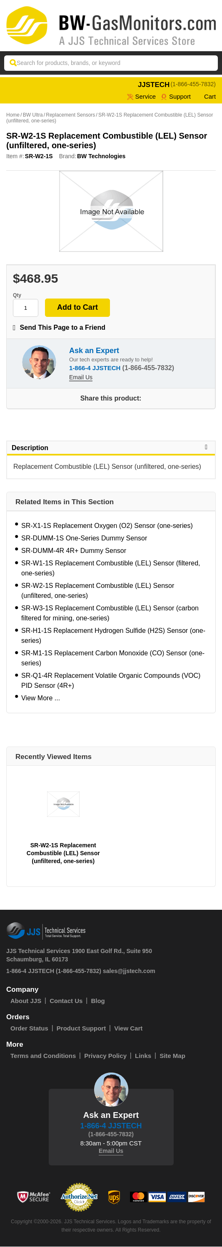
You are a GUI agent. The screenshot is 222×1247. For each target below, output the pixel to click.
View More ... (40, 698)
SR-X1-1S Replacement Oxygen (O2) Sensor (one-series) (107, 526)
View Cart (128, 1028)
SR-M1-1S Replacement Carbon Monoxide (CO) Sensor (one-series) (113, 658)
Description (111, 448)
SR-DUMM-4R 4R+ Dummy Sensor (73, 551)
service (140, 96)
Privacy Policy (105, 1056)
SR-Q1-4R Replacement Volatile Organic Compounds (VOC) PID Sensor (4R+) (110, 680)
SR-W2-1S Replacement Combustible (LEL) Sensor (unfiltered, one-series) (97, 591)
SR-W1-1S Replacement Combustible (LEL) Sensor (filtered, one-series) (110, 568)
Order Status (29, 1028)
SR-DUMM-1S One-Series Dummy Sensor (84, 538)
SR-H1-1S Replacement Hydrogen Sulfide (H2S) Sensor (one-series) (113, 636)
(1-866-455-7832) (193, 84)
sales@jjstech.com (129, 971)
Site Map (172, 1056)
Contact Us (66, 1001)
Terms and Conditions (43, 1056)
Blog (98, 1001)
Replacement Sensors (70, 115)
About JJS (25, 1001)
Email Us (80, 377)
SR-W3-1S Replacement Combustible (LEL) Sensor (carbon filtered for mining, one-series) (110, 613)
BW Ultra (33, 115)
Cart (206, 96)
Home (13, 115)
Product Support (81, 1028)
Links (143, 1056)
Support (175, 96)
